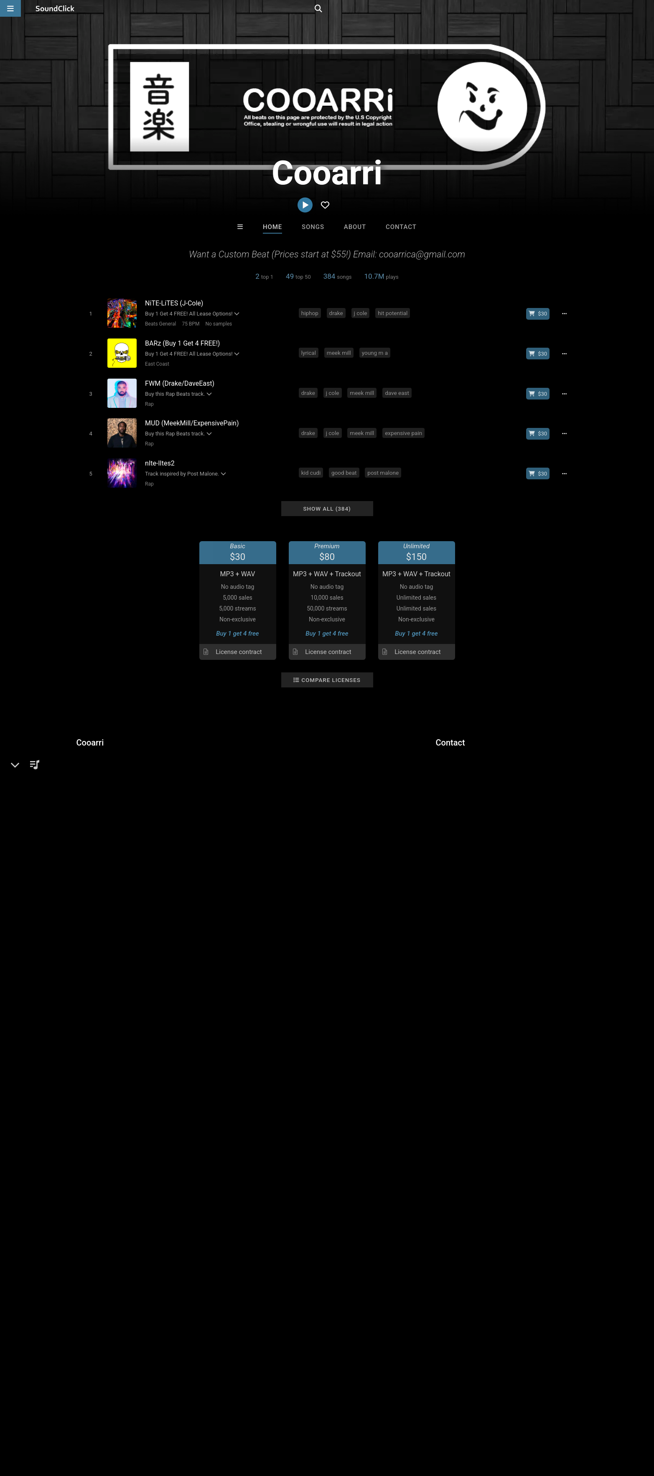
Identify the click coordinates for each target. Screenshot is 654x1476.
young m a (376, 350)
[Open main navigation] (10, 8)
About (355, 227)
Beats (98, 762)
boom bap (263, 918)
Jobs (128, 1426)
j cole (362, 312)
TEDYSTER (430, 1243)
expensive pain (405, 426)
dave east (399, 388)
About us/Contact (87, 1426)
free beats (111, 918)
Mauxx (292, 1243)
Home (272, 227)
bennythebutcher (447, 918)
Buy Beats (300, 1289)
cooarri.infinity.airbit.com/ (126, 793)
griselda (403, 918)
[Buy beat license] (541, 313)
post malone (384, 464)
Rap (147, 399)
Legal (239, 1426)
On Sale (353, 1289)
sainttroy (361, 1243)
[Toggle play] (88, 313)
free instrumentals (160, 918)
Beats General (158, 323)
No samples (217, 323)
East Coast (155, 361)
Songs (313, 227)
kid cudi (313, 464)
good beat (345, 464)
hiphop (311, 312)
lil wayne (205, 918)
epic (84, 918)
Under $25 (405, 1289)
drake (337, 312)
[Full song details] (567, 313)
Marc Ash (223, 1243)
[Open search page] (645, 8)
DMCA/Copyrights (169, 1426)
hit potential (394, 312)
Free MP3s (248, 1289)
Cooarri (90, 733)
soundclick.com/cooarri (123, 782)
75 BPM (189, 323)
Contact (401, 227)
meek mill (340, 350)
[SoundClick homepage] (55, 8)
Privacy (213, 1426)
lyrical (310, 350)
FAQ (49, 1426)
